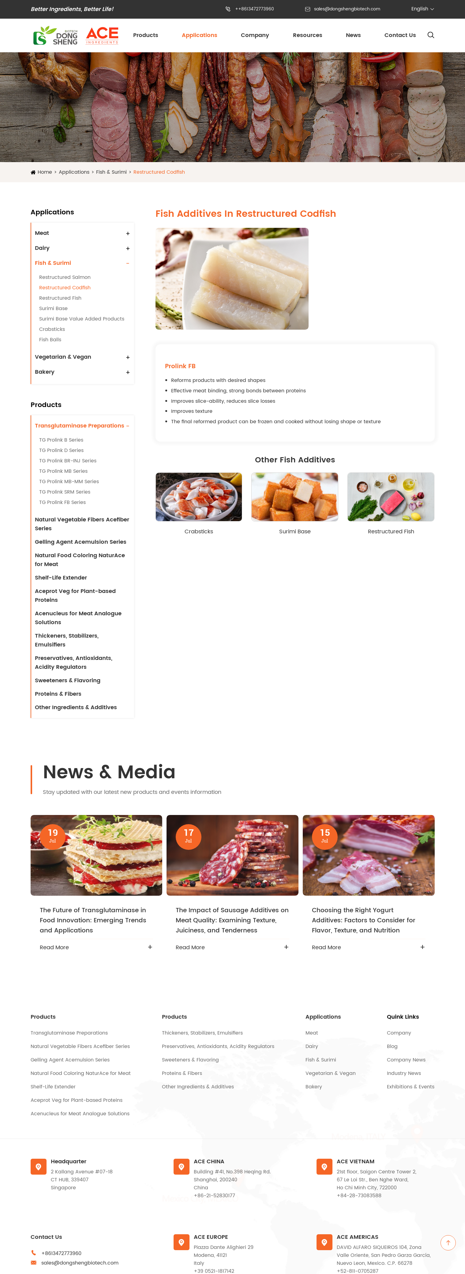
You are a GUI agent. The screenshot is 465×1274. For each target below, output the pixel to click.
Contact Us (400, 35)
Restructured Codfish (159, 172)
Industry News (404, 1073)
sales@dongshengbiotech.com (347, 9)
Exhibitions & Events (410, 1087)
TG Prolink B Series (61, 440)
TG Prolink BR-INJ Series (67, 461)
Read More (54, 947)
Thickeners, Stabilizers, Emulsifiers (67, 640)
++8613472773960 (254, 9)
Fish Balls (50, 340)
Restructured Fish (60, 298)
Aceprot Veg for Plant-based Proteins (75, 596)
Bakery (44, 372)
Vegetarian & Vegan (63, 357)
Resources (307, 35)
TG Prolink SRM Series (64, 492)
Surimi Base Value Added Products (81, 319)
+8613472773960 (61, 1253)
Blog (392, 1046)
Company (255, 35)
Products (145, 35)
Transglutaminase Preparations (79, 425)
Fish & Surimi (111, 172)
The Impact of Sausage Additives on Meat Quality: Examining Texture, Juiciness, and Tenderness (232, 921)
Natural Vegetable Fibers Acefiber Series (82, 524)
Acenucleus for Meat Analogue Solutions (78, 618)
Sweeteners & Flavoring (67, 680)
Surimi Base (53, 309)
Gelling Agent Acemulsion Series (80, 542)
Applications (199, 35)
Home (45, 172)
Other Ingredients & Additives (76, 707)
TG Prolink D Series (61, 450)
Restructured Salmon (65, 277)
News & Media (109, 773)
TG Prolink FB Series (62, 502)
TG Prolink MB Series (63, 471)
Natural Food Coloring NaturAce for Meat (80, 560)
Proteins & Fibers (58, 694)
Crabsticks (52, 329)
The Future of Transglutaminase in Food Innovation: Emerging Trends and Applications (93, 921)
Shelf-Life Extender (61, 577)
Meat (42, 233)
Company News (406, 1060)
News (353, 35)
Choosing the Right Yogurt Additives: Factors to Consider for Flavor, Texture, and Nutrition (363, 921)
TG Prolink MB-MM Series (69, 482)
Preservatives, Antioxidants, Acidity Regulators (73, 663)
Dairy (42, 248)
